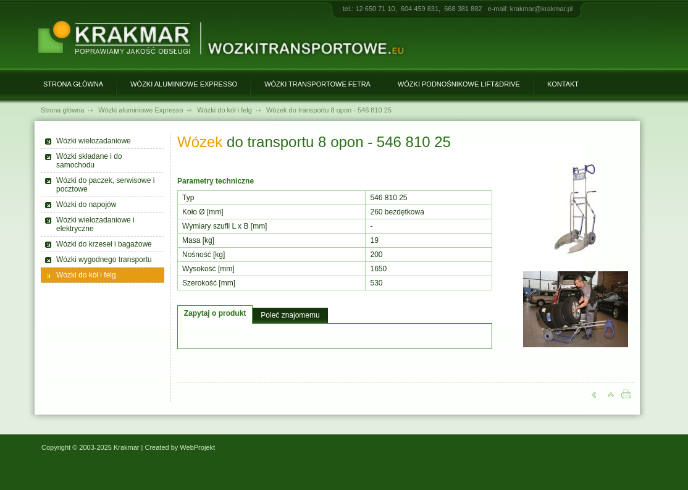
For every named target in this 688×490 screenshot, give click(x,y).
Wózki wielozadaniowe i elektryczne (95, 224)
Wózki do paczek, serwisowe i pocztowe (105, 184)
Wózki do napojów (86, 204)
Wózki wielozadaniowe (93, 141)
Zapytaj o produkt (215, 313)
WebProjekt (197, 447)
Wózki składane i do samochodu (89, 160)
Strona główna (73, 84)
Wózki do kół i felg (224, 110)
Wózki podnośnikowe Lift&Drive (459, 84)
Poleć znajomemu (290, 315)
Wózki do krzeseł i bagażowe (104, 244)
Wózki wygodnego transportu (104, 259)
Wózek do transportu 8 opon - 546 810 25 (329, 110)
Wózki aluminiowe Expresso (183, 84)
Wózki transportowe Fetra (317, 84)
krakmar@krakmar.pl (541, 8)
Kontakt (563, 84)
